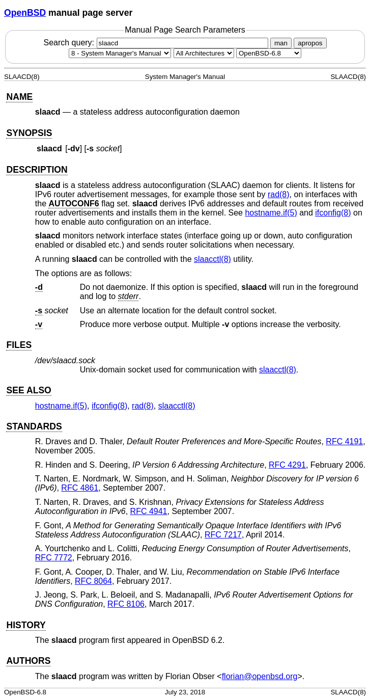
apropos (310, 43)
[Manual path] (268, 53)
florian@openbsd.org (260, 676)
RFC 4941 (148, 511)
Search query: (156, 42)
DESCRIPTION (36, 170)
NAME (19, 97)
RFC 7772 (53, 557)
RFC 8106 (126, 604)
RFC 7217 (223, 534)
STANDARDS (34, 426)
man (281, 43)
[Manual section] (120, 53)
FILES (19, 345)
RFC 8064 (93, 581)
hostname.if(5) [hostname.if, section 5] (271, 212)
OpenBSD (25, 13)
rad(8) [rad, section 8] (279, 194)
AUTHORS (28, 661)
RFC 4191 (344, 441)
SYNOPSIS (29, 133)
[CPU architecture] (204, 53)
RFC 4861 (79, 487)
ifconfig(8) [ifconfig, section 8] (333, 212)
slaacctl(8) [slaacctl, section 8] (212, 259)
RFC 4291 (287, 465)
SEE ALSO (28, 390)
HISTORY (25, 625)
